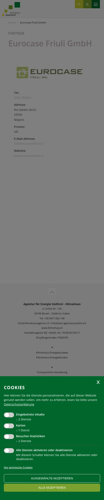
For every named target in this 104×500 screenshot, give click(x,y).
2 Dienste (23, 419)
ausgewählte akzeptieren (52, 478)
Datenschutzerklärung (19, 404)
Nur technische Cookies (18, 467)
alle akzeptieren (52, 487)
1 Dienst (23, 430)
